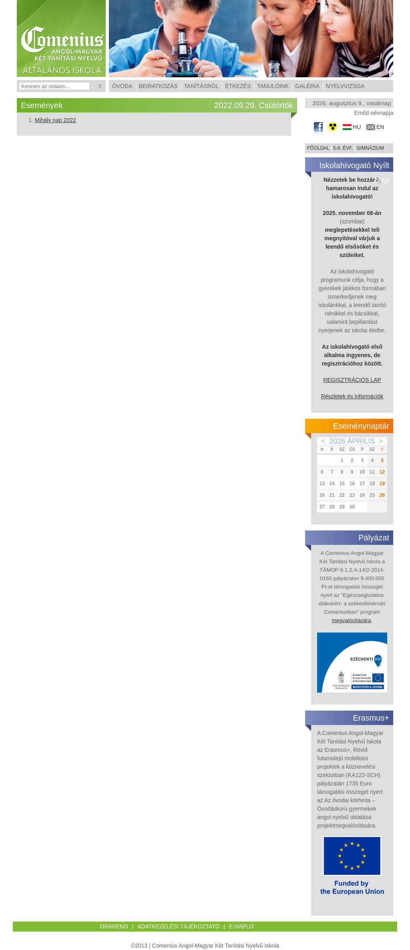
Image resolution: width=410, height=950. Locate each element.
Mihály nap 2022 (55, 120)
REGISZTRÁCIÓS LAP (352, 380)
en (380, 127)
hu (357, 127)
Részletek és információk (352, 396)
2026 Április (352, 441)
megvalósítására (351, 620)
